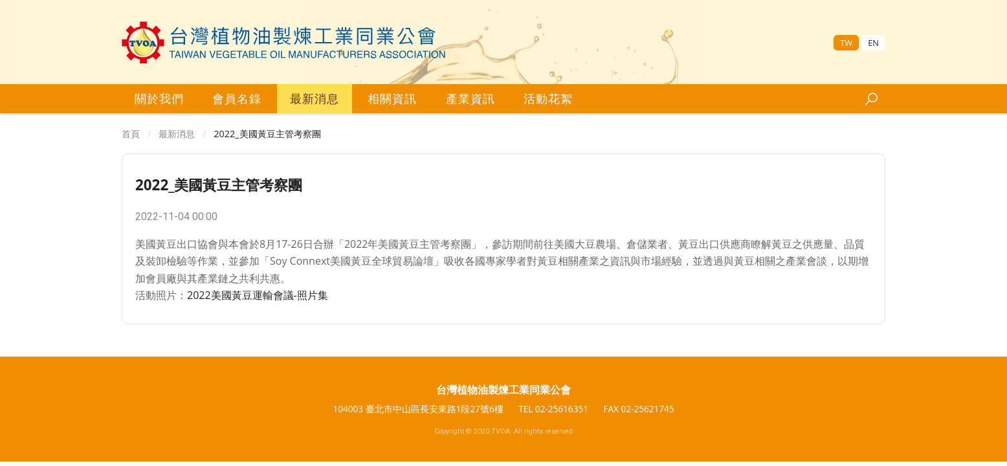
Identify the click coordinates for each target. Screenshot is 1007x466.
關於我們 (159, 98)
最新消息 (314, 98)
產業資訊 (470, 98)
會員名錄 (236, 98)
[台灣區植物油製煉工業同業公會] (284, 42)
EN (873, 43)
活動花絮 (548, 98)
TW (846, 43)
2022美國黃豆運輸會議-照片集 (257, 295)
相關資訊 (392, 98)
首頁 (131, 134)
